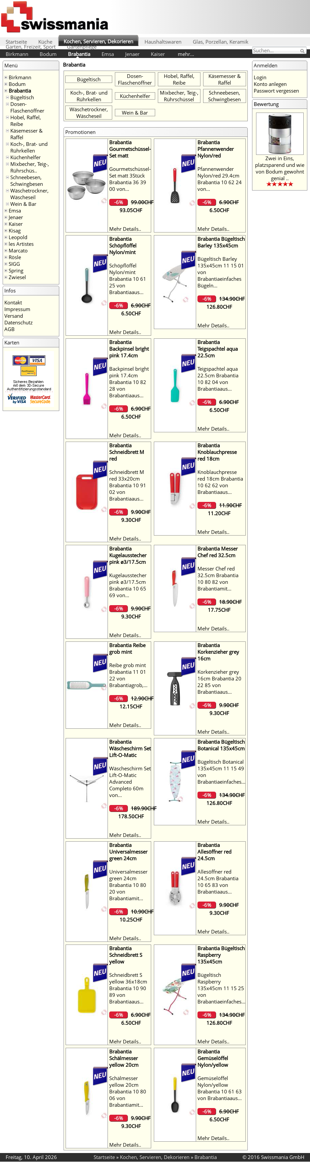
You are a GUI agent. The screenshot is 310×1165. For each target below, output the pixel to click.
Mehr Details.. (125, 228)
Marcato (18, 250)
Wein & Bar (23, 203)
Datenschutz (18, 322)
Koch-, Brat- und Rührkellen (29, 147)
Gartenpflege (82, 46)
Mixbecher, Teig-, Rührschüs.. (29, 167)
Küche (45, 41)
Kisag (15, 230)
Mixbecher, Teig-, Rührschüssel (179, 96)
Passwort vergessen (276, 90)
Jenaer (132, 54)
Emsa (108, 54)
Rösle (15, 257)
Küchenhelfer (25, 157)
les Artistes (21, 243)
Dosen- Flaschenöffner (27, 107)
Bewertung (266, 104)
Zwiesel (17, 277)
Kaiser (158, 54)
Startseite (16, 41)
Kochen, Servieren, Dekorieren (98, 41)
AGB (9, 329)
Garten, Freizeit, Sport (31, 46)
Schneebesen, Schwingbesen (26, 180)
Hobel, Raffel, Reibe (179, 79)
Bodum (48, 54)
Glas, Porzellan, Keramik (220, 41)
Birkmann (17, 54)
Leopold (18, 237)
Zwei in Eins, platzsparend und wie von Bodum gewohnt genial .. (279, 168)
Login (260, 77)
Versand (13, 315)
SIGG (14, 263)
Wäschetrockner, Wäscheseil (29, 193)
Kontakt (13, 302)
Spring (16, 270)
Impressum (17, 309)
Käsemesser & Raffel (224, 79)
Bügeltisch (22, 97)
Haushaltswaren (163, 41)
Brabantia (79, 54)
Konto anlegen (270, 84)
